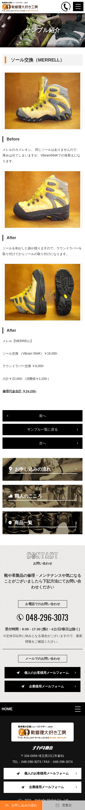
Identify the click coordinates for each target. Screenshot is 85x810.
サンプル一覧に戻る (42, 429)
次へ (42, 443)
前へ (42, 416)
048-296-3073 (42, 617)
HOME (7, 709)
